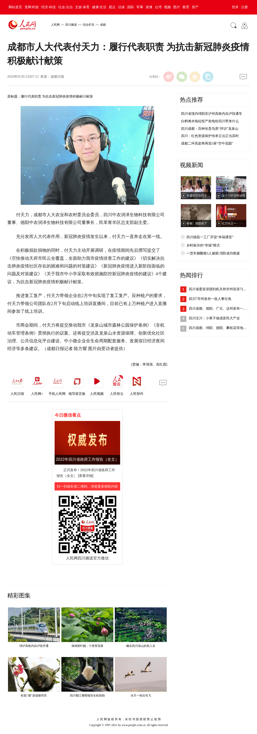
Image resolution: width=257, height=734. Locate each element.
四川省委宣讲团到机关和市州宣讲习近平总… (223, 289)
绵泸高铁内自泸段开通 (34, 646)
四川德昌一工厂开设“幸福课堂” (209, 237)
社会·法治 (65, 7)
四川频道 (71, 24)
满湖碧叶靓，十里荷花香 (87, 646)
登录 (235, 7)
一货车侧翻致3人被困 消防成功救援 (213, 253)
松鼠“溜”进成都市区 (34, 695)
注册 (244, 7)
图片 (176, 7)
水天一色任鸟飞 (141, 695)
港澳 (149, 7)
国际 (130, 7)
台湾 (158, 7)
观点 (112, 7)
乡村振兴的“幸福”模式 (203, 245)
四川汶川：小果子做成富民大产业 (214, 318)
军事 (139, 7)
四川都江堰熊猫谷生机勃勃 (87, 695)
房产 (195, 7)
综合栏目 (88, 24)
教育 (185, 7)
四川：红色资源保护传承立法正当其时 (210, 136)
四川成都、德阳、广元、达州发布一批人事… (223, 308)
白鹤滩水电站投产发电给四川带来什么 (210, 121)
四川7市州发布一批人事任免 (210, 299)
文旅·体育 (82, 7)
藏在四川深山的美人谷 (140, 646)
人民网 (55, 24)
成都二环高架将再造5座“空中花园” (207, 143)
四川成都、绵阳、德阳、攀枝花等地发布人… (223, 328)
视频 (167, 7)
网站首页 (15, 7)
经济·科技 (48, 7)
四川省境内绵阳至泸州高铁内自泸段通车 (211, 113)
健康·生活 (99, 7)
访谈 (121, 7)
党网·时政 (32, 7)
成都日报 (57, 76)
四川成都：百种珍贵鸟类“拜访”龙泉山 (209, 128)
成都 (103, 24)
